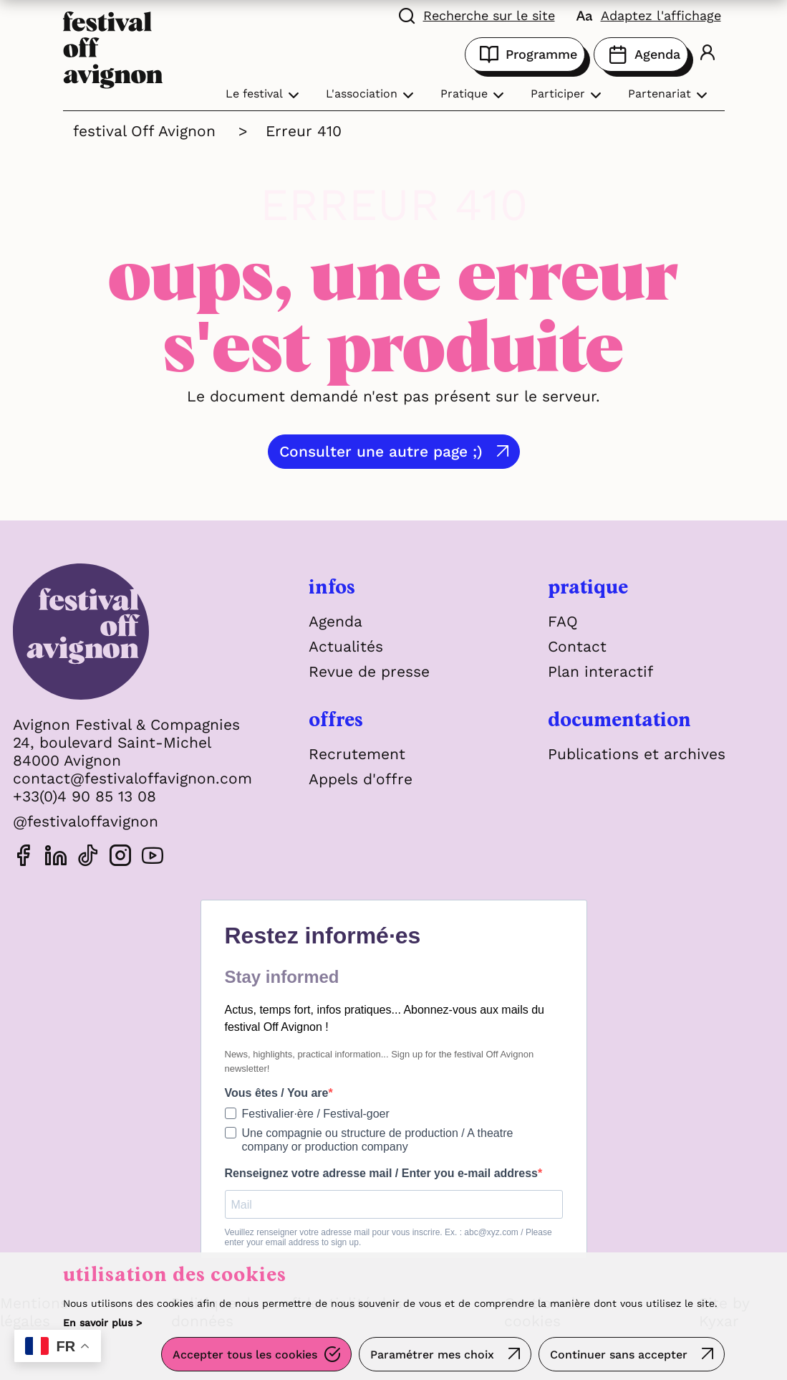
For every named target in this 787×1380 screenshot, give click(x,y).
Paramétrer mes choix (432, 1354)
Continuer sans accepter (618, 1354)
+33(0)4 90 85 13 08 (84, 796)
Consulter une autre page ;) (381, 451)
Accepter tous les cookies (245, 1354)
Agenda (641, 54)
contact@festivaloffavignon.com (132, 778)
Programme (525, 54)
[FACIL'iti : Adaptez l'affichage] (648, 14)
